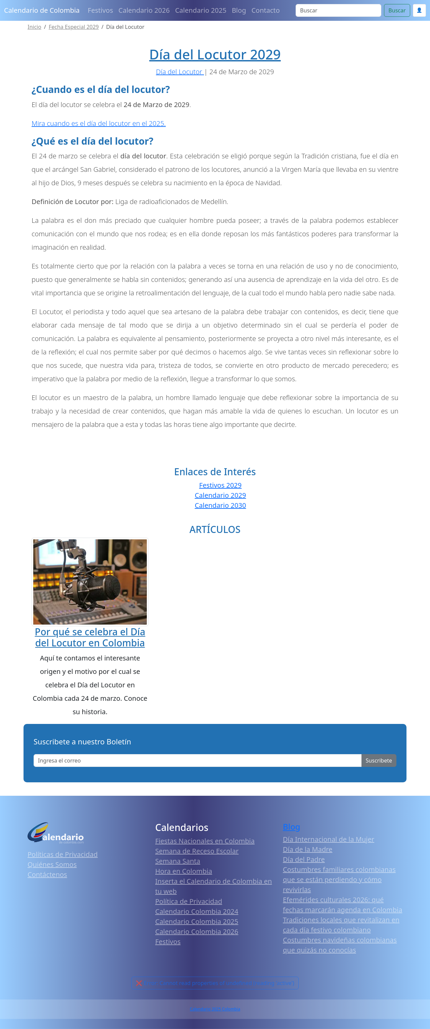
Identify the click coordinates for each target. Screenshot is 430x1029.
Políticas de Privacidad (63, 854)
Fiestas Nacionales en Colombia (205, 840)
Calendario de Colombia (42, 10)
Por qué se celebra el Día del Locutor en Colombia (90, 637)
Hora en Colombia (183, 871)
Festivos (100, 10)
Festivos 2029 (220, 485)
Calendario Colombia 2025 (196, 921)
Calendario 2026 (144, 10)
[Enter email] (198, 760)
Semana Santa (177, 861)
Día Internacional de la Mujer (328, 839)
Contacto (265, 10)
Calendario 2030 (220, 505)
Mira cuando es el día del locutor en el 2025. (99, 123)
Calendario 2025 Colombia (215, 1009)
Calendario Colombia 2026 (196, 931)
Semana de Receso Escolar (197, 850)
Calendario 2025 (200, 10)
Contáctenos (47, 874)
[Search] (338, 10)
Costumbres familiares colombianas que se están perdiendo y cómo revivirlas (339, 879)
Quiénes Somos (52, 864)
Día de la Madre (307, 849)
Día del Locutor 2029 (215, 54)
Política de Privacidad (188, 901)
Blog (239, 10)
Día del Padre (304, 859)
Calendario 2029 (220, 495)
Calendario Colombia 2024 (196, 911)
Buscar (396, 10)
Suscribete (379, 760)
